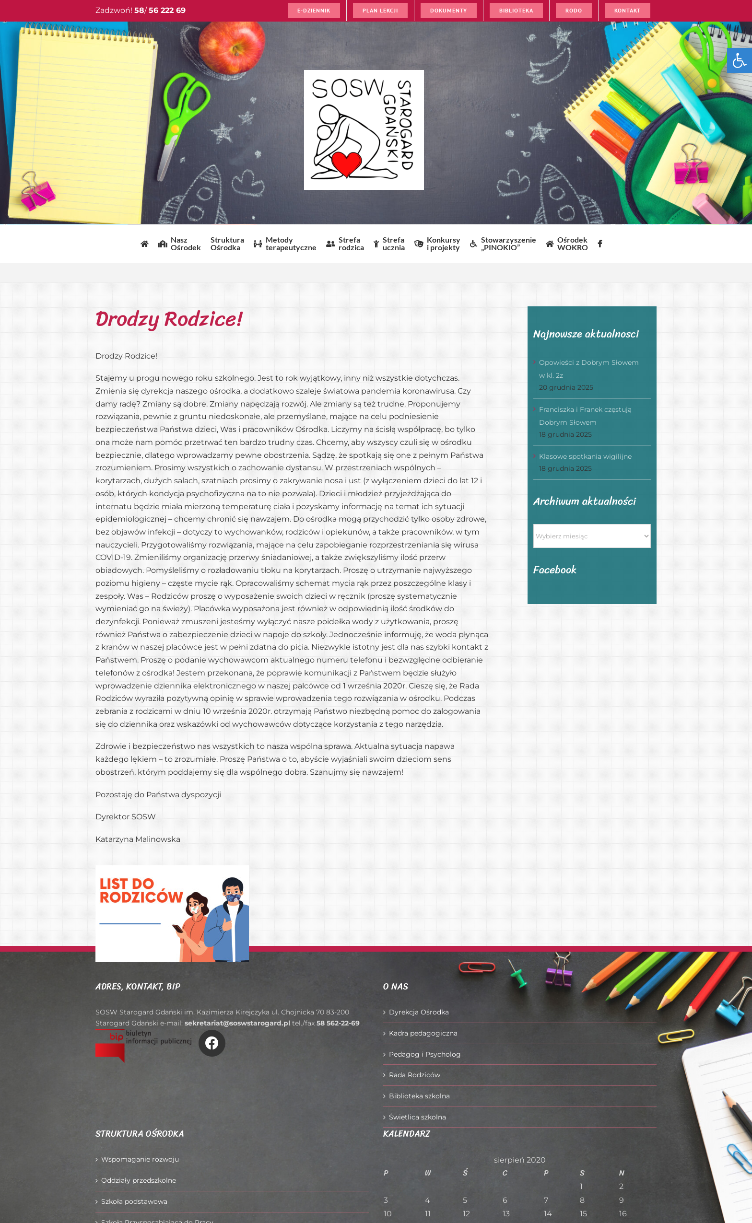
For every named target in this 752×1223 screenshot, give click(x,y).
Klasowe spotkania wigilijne (585, 456)
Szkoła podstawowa (134, 1201)
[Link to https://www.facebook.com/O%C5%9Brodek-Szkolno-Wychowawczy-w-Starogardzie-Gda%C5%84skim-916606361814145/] (212, 1043)
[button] (739, 60)
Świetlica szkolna (417, 1117)
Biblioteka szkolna (419, 1096)
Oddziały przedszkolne (138, 1180)
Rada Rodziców (414, 1075)
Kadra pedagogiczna (423, 1033)
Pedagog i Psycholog (425, 1054)
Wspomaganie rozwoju (140, 1159)
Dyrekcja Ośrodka (419, 1012)
